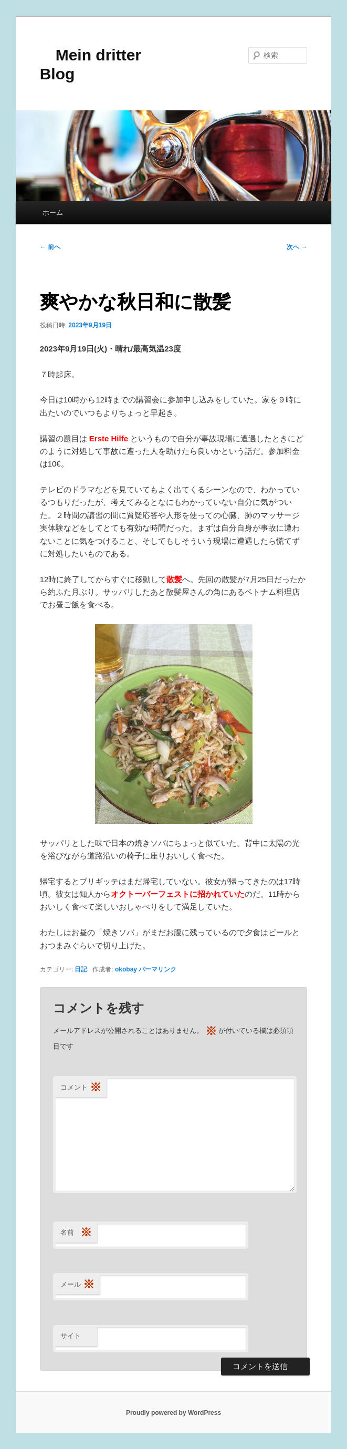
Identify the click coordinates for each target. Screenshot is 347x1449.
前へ (50, 247)
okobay (126, 969)
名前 (76, 1232)
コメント (80, 1087)
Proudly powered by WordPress (173, 1412)
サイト (70, 1336)
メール (77, 1284)
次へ (297, 247)
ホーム (53, 212)
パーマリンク (157, 969)
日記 (81, 969)
